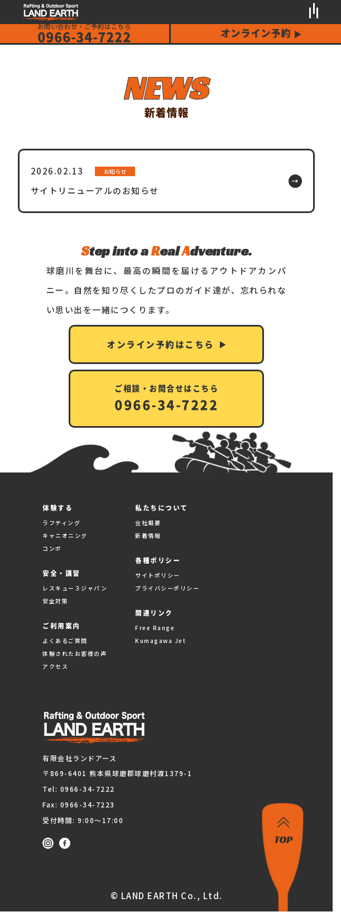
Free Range (155, 627)
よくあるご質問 (65, 640)
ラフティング (61, 522)
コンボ (52, 548)
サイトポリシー (157, 575)
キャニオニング (65, 535)
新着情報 (148, 535)
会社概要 (148, 522)
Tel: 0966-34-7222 (78, 788)
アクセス (55, 666)
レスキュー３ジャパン (74, 588)
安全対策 (55, 601)
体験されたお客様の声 (74, 653)
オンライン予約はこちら (160, 344)
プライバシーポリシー (167, 588)
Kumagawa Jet (160, 640)
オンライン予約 (255, 33)
